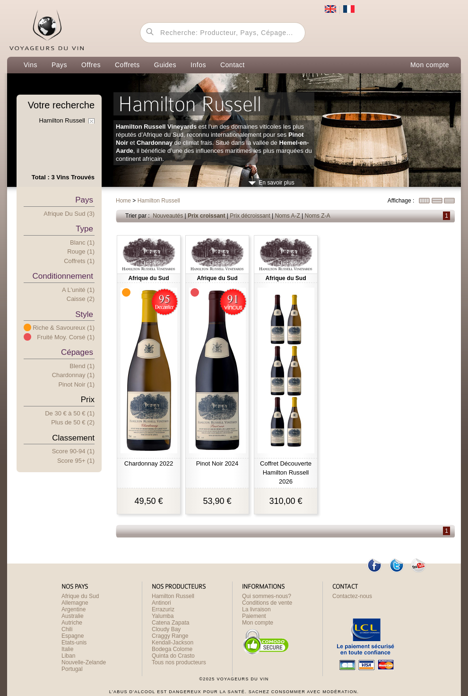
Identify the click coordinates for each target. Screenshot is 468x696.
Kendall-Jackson (172, 642)
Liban (68, 655)
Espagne (72, 636)
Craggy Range (170, 636)
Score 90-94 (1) (73, 451)
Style (84, 314)
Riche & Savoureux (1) (64, 327)
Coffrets (127, 65)
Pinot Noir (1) (76, 384)
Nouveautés (168, 215)
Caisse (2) (81, 298)
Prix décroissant (250, 215)
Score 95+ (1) (76, 460)
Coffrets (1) (79, 260)
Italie (67, 649)
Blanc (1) (82, 242)
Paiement (254, 616)
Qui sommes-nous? (266, 596)
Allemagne (74, 602)
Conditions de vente (267, 602)
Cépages (77, 352)
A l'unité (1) (78, 289)
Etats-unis (74, 642)
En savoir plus (276, 182)
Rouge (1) (81, 251)
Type (84, 228)
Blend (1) (82, 366)
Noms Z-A (317, 215)
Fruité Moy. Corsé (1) (66, 337)
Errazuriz (163, 609)
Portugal (72, 669)
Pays (59, 65)
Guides (165, 65)
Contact (232, 65)
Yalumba (162, 616)
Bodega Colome (172, 649)
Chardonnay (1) (73, 375)
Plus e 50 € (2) (73, 422)
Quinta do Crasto (173, 655)
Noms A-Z (287, 215)
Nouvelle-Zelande (83, 662)
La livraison (256, 609)
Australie (72, 616)
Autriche (71, 622)
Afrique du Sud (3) (69, 213)
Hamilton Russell (173, 596)
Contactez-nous (352, 596)
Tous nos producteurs (179, 662)
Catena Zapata (170, 622)
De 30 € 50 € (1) (70, 413)
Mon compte (429, 65)
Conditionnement (62, 276)
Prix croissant (206, 215)
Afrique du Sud (80, 596)
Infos (198, 65)
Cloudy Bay (166, 629)
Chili (66, 629)
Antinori (161, 602)
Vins (30, 65)
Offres (91, 65)
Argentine (73, 609)
